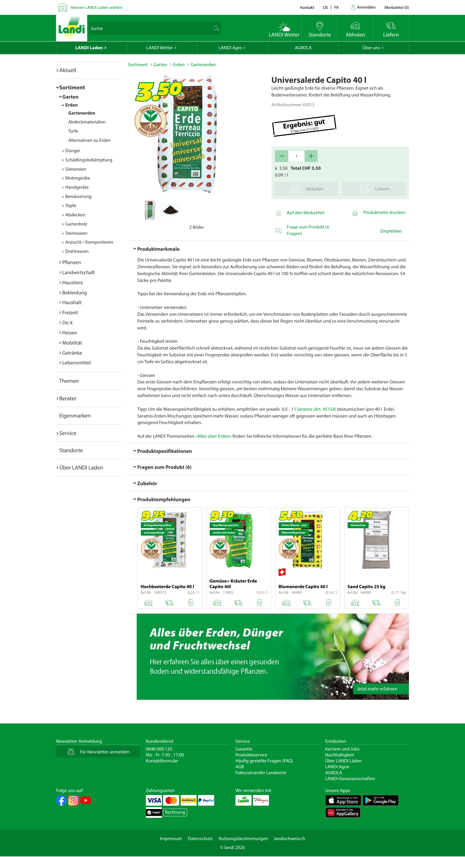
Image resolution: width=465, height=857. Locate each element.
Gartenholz (76, 224)
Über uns (371, 48)
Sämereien (75, 169)
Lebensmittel (76, 362)
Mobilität (72, 342)
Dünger (72, 151)
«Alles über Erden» (213, 436)
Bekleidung (74, 292)
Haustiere (72, 282)
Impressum (171, 839)
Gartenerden (81, 113)
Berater (68, 398)
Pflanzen (71, 262)
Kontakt (307, 7)
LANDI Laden (89, 48)
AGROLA (303, 48)
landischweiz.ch (289, 839)
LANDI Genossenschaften (350, 779)
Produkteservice (251, 755)
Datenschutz (200, 839)
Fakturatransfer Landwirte (260, 773)
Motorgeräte (77, 178)
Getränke (72, 352)
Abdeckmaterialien (87, 122)
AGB (239, 767)
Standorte (71, 450)
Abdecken (75, 215)
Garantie (243, 749)
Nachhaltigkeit (339, 755)
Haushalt (72, 302)
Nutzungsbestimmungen (243, 839)
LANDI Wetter (159, 48)
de (325, 7)
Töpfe (70, 206)
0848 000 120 (159, 749)
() (397, 7)
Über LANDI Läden (343, 761)
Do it (67, 322)
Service (68, 433)
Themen (69, 380)
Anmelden (366, 7)
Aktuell (67, 70)
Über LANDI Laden (81, 467)
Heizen (69, 332)
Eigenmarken (75, 415)
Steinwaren (76, 233)
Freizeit (70, 312)
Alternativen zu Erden (89, 140)
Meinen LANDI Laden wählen (96, 7)
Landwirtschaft (78, 272)
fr (336, 7)
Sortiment (72, 87)
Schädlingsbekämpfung (88, 160)
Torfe (73, 131)
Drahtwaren (77, 251)
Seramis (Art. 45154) (316, 409)
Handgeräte (77, 187)
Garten (70, 96)
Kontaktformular (162, 761)
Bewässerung (78, 196)
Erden (71, 105)
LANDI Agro (230, 48)
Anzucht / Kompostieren (89, 242)
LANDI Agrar (337, 767)
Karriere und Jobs (342, 749)
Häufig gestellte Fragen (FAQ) (264, 761)
